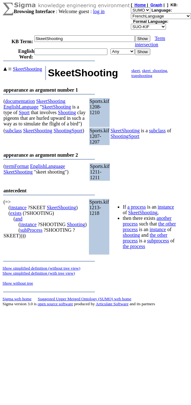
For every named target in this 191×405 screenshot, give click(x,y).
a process (136, 207)
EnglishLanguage (21, 106)
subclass (13, 130)
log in (99, 11)
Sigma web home (17, 298)
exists (15, 213)
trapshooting (141, 75)
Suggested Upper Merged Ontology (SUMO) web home (85, 298)
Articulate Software (112, 303)
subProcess (31, 230)
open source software (55, 303)
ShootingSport (68, 130)
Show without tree (18, 283)
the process (134, 246)
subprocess (158, 240)
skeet (135, 70)
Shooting (67, 112)
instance (18, 207)
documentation (20, 101)
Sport (24, 112)
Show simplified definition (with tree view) (39, 273)
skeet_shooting (154, 70)
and (18, 218)
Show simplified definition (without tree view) (41, 268)
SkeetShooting (27, 69)
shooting (131, 235)
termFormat (17, 166)
